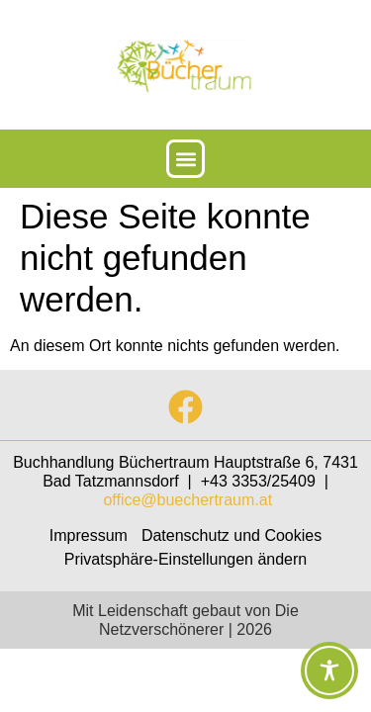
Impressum (88, 535)
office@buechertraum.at (187, 499)
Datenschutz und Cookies (231, 535)
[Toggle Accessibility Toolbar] (329, 670)
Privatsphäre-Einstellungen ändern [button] (185, 559)
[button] (185, 158)
